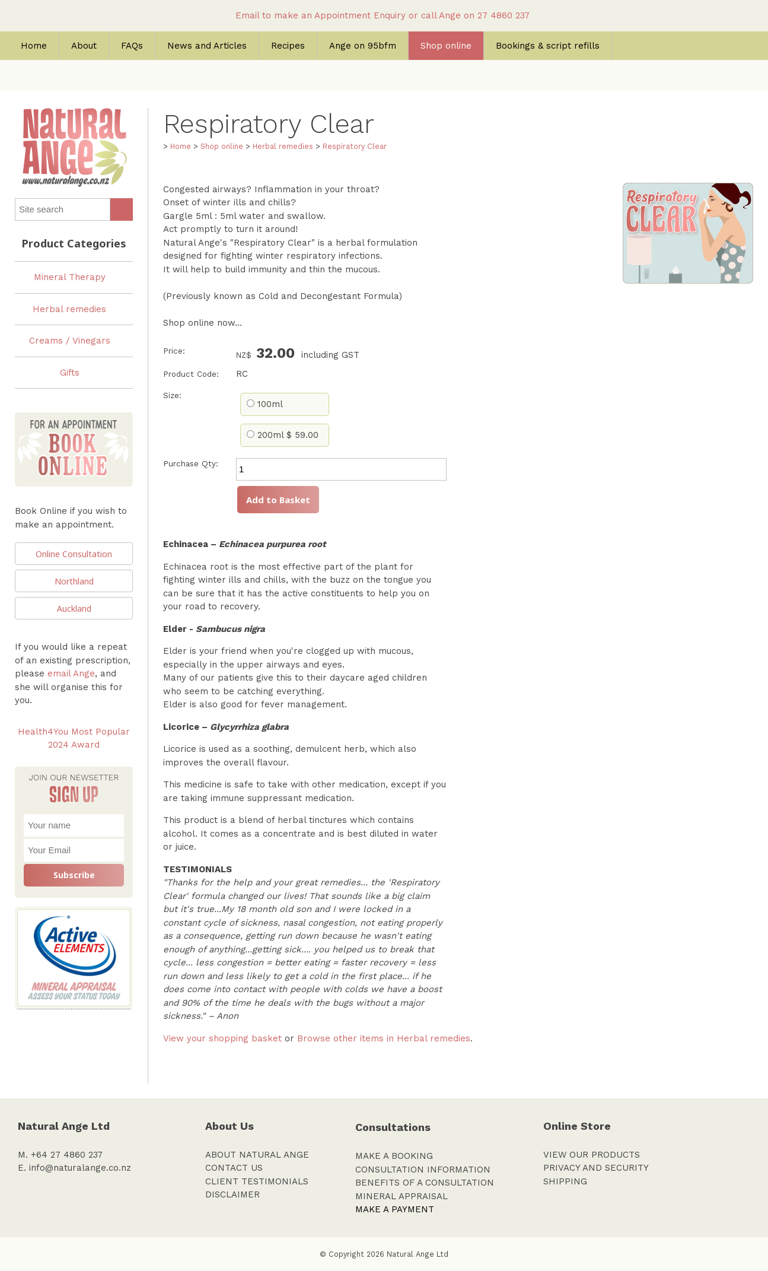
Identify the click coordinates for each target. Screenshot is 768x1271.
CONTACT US (234, 1167)
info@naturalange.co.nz (80, 1167)
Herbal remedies (69, 309)
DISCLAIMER (232, 1194)
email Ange (71, 673)
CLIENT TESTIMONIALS (256, 1181)
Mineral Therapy (70, 277)
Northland (74, 581)
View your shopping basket (222, 1038)
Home (34, 45)
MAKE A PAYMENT (394, 1209)
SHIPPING (565, 1181)
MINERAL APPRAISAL (401, 1196)
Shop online (445, 45)
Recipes (288, 45)
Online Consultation (74, 554)
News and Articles (207, 45)
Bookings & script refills (548, 45)
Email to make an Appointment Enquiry (320, 15)
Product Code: (191, 374)
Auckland (74, 608)
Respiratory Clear (355, 146)
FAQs (132, 45)
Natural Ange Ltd (417, 1254)
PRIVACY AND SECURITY (596, 1167)
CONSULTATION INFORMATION (422, 1169)
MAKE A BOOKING (394, 1156)
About (84, 45)
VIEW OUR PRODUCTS (591, 1154)
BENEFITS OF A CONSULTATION (424, 1182)
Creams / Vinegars (69, 340)
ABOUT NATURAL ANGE (257, 1154)
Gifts (69, 372)
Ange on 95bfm (362, 45)
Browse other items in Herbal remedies (383, 1038)
